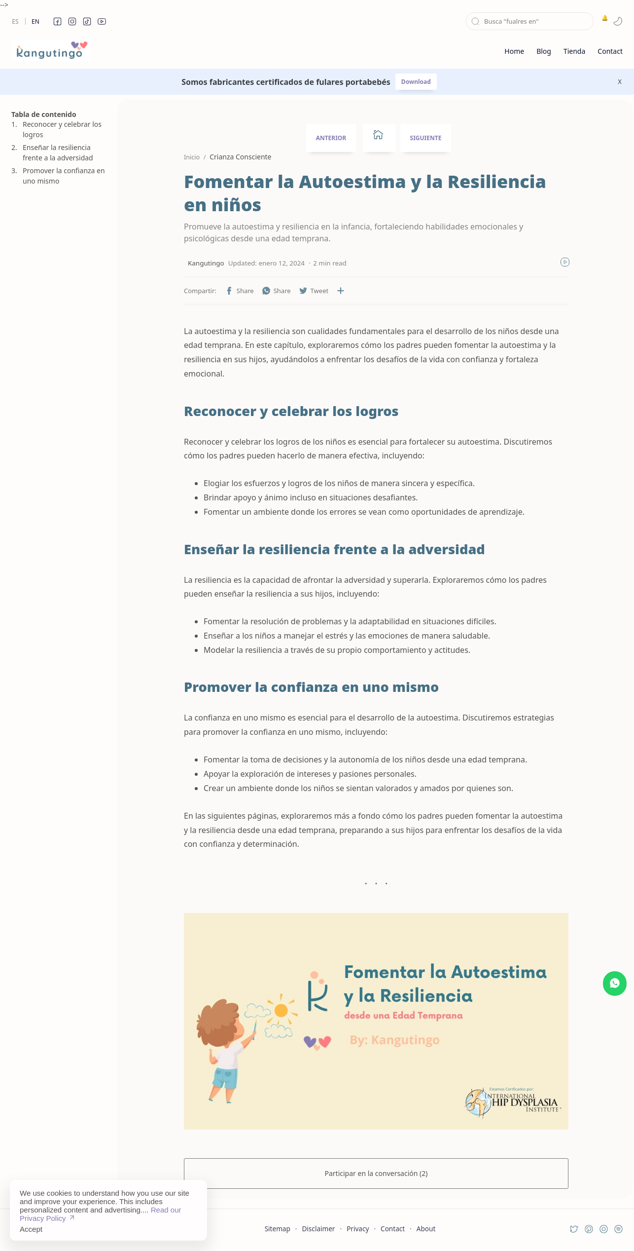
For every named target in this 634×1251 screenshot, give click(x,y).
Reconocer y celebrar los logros (62, 129)
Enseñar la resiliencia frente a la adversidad (58, 152)
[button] (57, 21)
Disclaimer (318, 1228)
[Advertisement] (58, 673)
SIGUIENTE (426, 138)
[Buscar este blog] (530, 21)
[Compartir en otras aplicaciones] (341, 290)
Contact (393, 1228)
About (426, 1228)
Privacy (358, 1228)
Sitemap (277, 1228)
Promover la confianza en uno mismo (64, 176)
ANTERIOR (331, 138)
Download (416, 81)
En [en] (35, 21)
